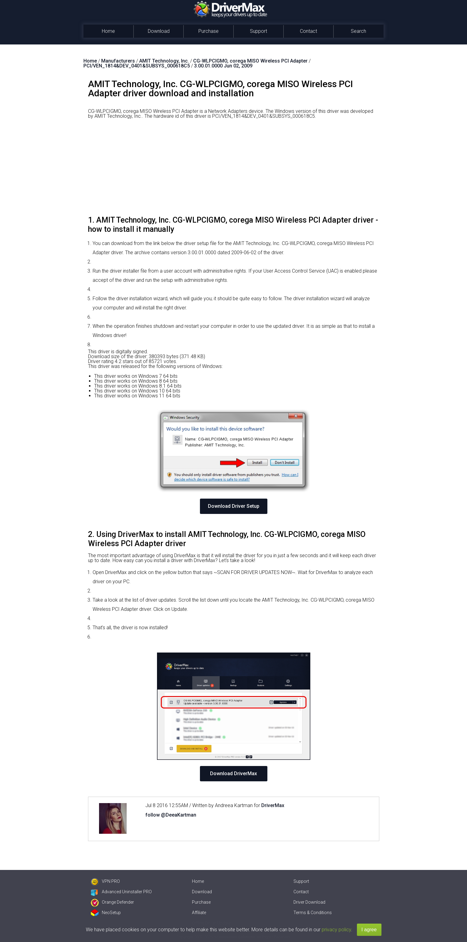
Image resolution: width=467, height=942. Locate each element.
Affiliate (199, 912)
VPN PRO (105, 881)
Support (258, 31)
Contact (308, 31)
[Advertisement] (233, 170)
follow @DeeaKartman (170, 815)
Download (159, 31)
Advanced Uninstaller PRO (121, 892)
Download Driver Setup (233, 506)
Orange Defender (112, 902)
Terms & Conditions (312, 912)
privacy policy (336, 929)
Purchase (208, 31)
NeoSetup (106, 912)
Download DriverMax (233, 773)
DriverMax (272, 805)
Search (358, 31)
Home (108, 31)
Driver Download (309, 902)
